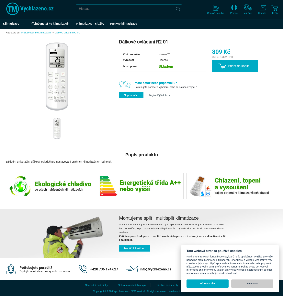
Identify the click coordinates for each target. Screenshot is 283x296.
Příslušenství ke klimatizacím (36, 32)
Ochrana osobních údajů (132, 285)
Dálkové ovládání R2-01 (67, 32)
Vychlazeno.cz (122, 291)
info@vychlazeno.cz (155, 269)
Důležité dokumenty (167, 285)
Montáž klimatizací (134, 248)
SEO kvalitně (138, 291)
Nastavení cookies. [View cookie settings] (179, 291)
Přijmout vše (207, 283)
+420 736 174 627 (104, 269)
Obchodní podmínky (96, 285)
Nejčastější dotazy (159, 95)
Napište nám (131, 95)
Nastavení (252, 283)
